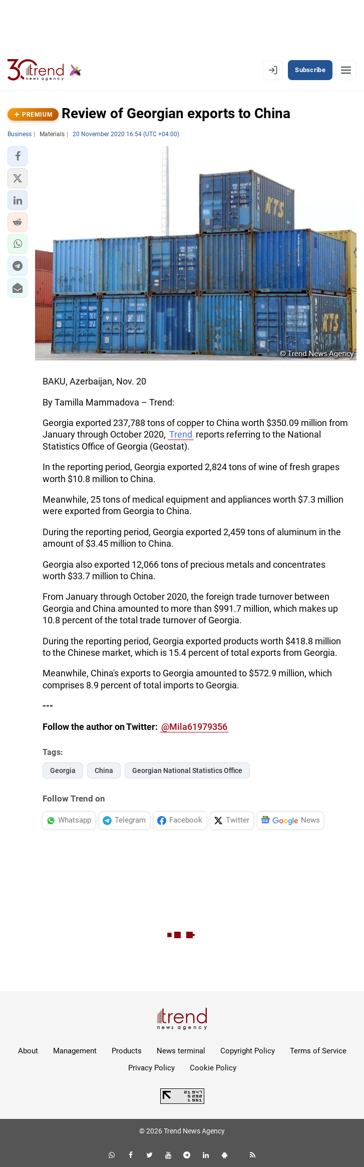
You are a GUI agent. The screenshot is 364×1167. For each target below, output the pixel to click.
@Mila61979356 (194, 726)
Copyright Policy (247, 1050)
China (104, 770)
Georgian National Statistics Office (187, 770)
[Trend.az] (45, 70)
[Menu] (345, 70)
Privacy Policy (151, 1067)
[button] (17, 156)
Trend (180, 434)
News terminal (181, 1050)
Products (127, 1050)
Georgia (63, 770)
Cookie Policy (213, 1067)
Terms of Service (318, 1050)
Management (75, 1050)
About (28, 1050)
